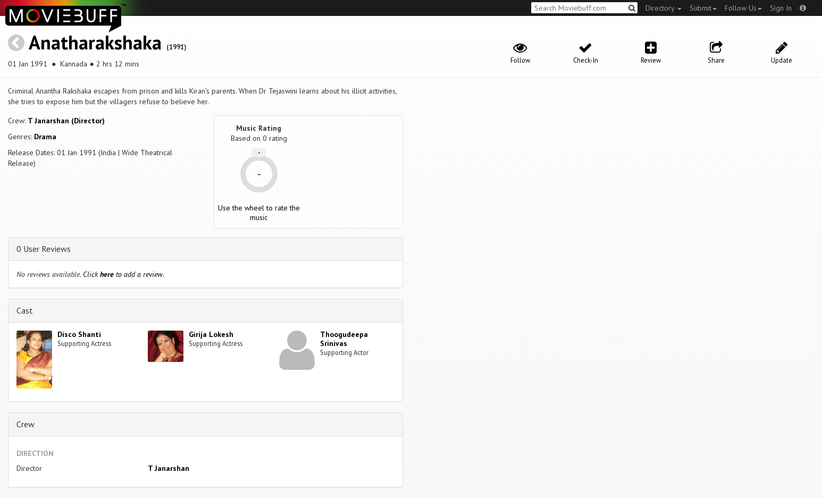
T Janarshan (168, 468)
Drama (45, 136)
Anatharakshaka (95, 42)
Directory (663, 8)
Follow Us (743, 8)
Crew (25, 424)
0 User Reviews (43, 248)
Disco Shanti (79, 334)
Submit (703, 8)
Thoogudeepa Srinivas (344, 339)
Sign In (781, 8)
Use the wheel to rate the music (259, 212)
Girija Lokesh (211, 334)
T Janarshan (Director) (66, 120)
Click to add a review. (123, 274)
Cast (24, 310)
